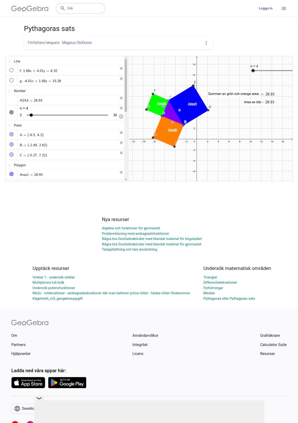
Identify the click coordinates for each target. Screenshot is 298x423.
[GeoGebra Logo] (29, 8)
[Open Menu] (284, 8)
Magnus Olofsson (77, 42)
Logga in (266, 8)
